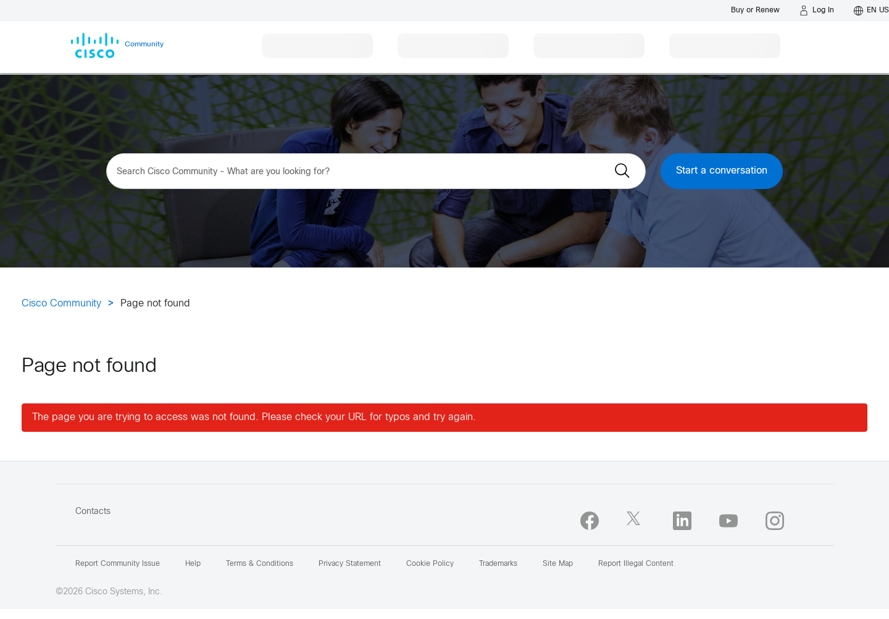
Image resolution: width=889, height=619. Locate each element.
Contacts (93, 512)
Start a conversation (721, 170)
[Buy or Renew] (755, 10)
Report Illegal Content (636, 564)
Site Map (558, 564)
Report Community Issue (117, 564)
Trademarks (498, 564)
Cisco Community (61, 303)
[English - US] (871, 10)
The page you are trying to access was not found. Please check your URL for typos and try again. (254, 417)
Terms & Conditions (259, 564)
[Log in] (816, 10)
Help (193, 564)
